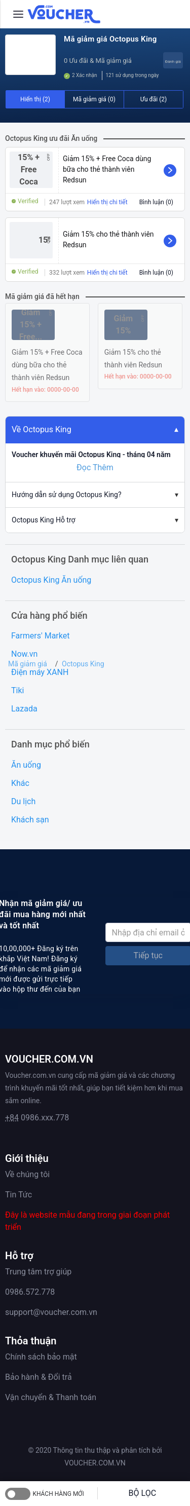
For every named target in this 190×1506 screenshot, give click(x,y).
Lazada (24, 708)
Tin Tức (18, 1194)
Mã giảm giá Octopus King (110, 39)
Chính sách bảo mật (41, 1357)
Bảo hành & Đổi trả (38, 1377)
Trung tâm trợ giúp (38, 1271)
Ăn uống (26, 765)
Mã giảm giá (27, 664)
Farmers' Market (40, 636)
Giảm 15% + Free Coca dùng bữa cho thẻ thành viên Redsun (107, 169)
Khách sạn (30, 819)
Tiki (17, 690)
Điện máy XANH (39, 672)
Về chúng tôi (27, 1174)
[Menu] (18, 14)
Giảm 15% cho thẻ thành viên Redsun (108, 239)
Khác (20, 783)
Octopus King (83, 664)
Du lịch (23, 801)
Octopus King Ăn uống (51, 580)
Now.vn (24, 654)
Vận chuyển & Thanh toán (50, 1397)
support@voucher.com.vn (51, 1312)
